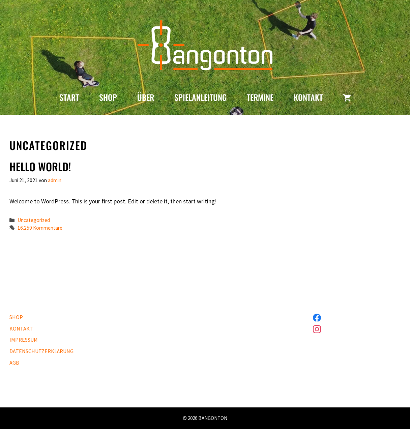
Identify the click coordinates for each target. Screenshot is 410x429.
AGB (14, 362)
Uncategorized (34, 220)
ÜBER (145, 97)
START (69, 97)
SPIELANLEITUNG (200, 97)
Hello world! (40, 166)
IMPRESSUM (23, 339)
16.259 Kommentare (40, 228)
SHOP (108, 97)
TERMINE (260, 97)
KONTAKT (308, 97)
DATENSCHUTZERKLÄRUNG (41, 351)
